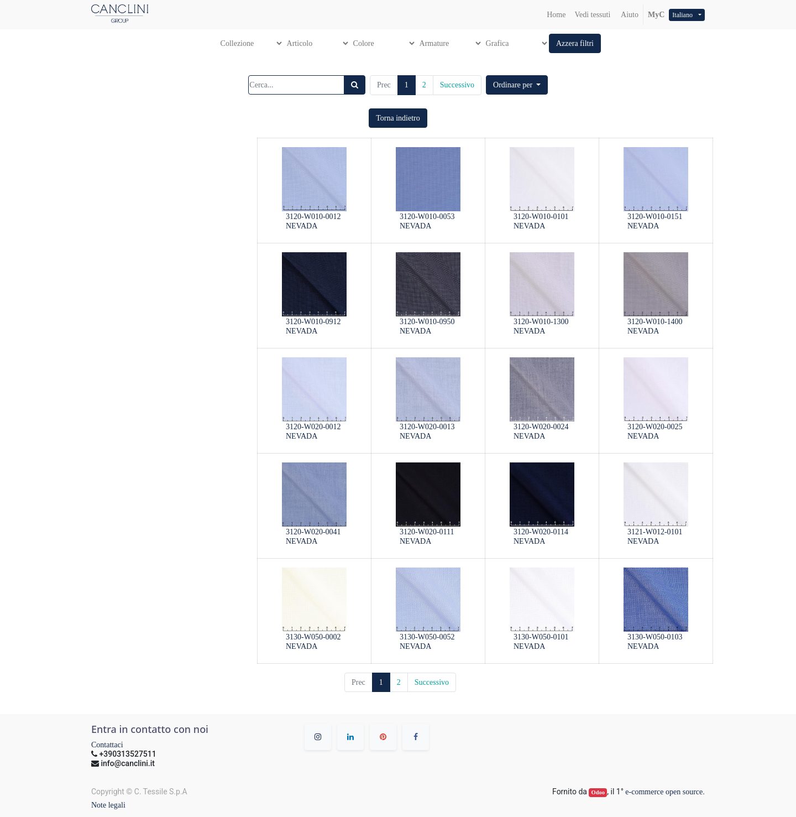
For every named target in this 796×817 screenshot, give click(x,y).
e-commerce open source (664, 792)
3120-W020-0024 (541, 427)
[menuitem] (556, 14)
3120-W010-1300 (541, 322)
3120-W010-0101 (541, 216)
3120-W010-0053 (427, 216)
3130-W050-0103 (655, 637)
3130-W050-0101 (541, 637)
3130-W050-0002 (313, 637)
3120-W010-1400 (655, 322)
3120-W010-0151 (655, 216)
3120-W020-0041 (313, 532)
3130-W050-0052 (427, 637)
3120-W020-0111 (427, 532)
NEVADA (301, 226)
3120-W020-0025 (655, 427)
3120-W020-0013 (427, 427)
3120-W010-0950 (427, 322)
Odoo (598, 792)
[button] (575, 43)
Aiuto (628, 15)
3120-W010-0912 (313, 322)
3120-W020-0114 (541, 532)
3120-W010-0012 (313, 216)
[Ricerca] (354, 85)
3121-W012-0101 (655, 532)
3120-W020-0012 (313, 427)
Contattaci (107, 745)
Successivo (457, 85)
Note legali (108, 805)
